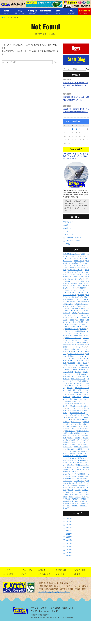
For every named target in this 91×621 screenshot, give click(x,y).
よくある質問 (8, 574)
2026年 (69, 518)
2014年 (69, 556)
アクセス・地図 (79, 570)
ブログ (23, 574)
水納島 (65, 225)
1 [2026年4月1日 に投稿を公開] (72, 129)
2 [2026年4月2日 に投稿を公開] (76, 129)
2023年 (69, 528)
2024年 (69, 524)
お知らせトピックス (73, 237)
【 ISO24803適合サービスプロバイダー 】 (54, 592)
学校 (68, 244)
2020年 (69, 537)
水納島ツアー (68, 228)
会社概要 (76, 574)
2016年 (69, 550)
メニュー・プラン (73, 241)
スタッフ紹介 (61, 574)
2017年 (69, 546)
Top (4, 17)
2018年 (69, 543)
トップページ (8, 570)
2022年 (69, 531)
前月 (66, 121)
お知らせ (41, 570)
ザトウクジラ (68, 222)
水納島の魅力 (61, 570)
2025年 (69, 521)
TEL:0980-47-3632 (38, 617)
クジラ (65, 231)
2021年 (69, 534)
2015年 (69, 553)
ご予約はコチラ (44, 574)
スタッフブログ (69, 234)
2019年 (69, 540)
